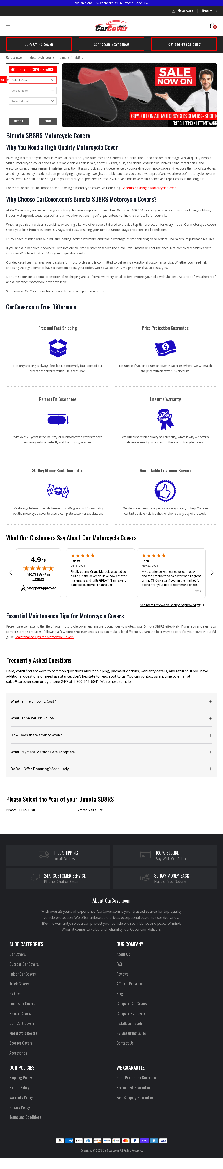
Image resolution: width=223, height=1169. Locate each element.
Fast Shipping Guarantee (135, 1097)
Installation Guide (130, 1023)
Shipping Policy (20, 1077)
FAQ (119, 964)
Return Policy (19, 1087)
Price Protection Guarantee (137, 1077)
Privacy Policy (19, 1107)
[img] (38, 568)
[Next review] (212, 573)
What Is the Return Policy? (32, 718)
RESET (18, 121)
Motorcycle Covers (42, 57)
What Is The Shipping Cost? (33, 701)
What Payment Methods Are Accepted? (43, 752)
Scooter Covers (20, 1043)
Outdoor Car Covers (24, 964)
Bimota (64, 57)
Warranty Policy (21, 1097)
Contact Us (209, 11)
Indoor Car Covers (22, 974)
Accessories (18, 1053)
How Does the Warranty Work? (36, 735)
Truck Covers (19, 984)
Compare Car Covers (132, 1003)
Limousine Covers (22, 1003)
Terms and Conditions (25, 1117)
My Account (182, 11)
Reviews (122, 974)
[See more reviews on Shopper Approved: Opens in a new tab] (168, 605)
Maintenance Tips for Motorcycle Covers (44, 637)
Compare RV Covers (131, 1013)
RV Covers (16, 993)
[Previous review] (11, 573)
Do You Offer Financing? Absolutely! (40, 768)
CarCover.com (15, 57)
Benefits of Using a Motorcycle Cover (149, 188)
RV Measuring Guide (131, 1033)
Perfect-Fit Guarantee (133, 1087)
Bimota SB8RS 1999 (91, 810)
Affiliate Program (129, 984)
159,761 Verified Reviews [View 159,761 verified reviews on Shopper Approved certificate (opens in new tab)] (40, 577)
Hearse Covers (20, 1013)
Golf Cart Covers (21, 1023)
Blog (120, 993)
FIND (47, 121)
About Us (123, 954)
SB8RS (78, 57)
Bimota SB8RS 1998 (20, 810)
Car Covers (17, 954)
